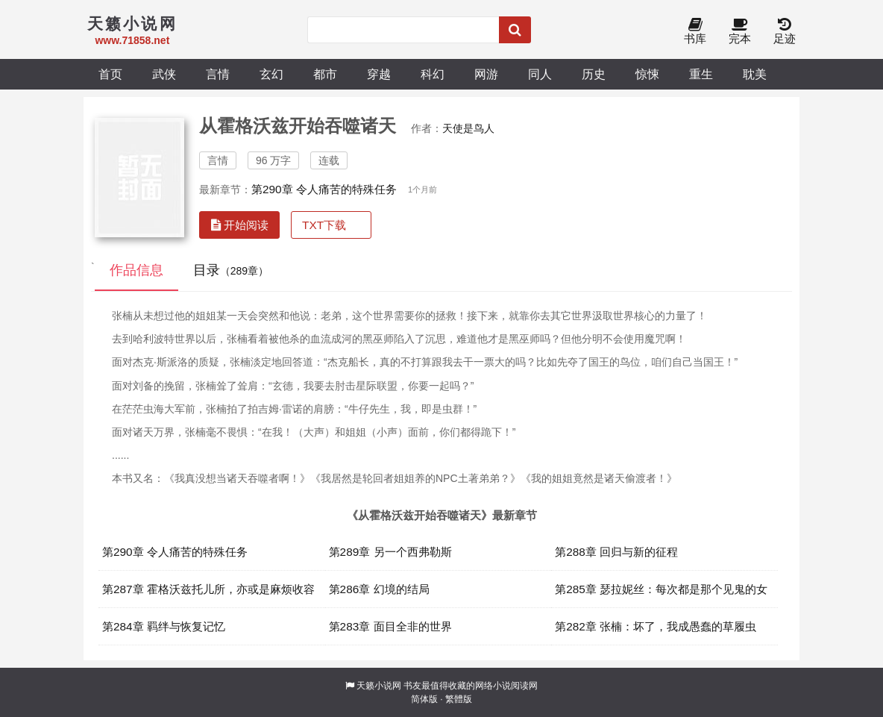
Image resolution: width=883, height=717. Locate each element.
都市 (325, 74)
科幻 (432, 74)
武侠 (164, 74)
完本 (740, 32)
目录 (230, 270)
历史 (594, 74)
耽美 (755, 74)
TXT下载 (324, 225)
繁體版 (458, 699)
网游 (486, 74)
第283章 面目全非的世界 (390, 626)
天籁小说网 (378, 685)
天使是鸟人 (468, 128)
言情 (218, 74)
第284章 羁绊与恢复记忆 (163, 626)
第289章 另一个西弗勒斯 (390, 551)
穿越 (379, 74)
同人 (540, 74)
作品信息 (136, 270)
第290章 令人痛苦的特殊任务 (324, 189)
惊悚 (647, 74)
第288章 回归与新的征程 (616, 551)
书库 (695, 32)
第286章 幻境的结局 (379, 589)
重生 (701, 74)
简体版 (424, 699)
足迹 (784, 32)
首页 (110, 74)
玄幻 (271, 74)
